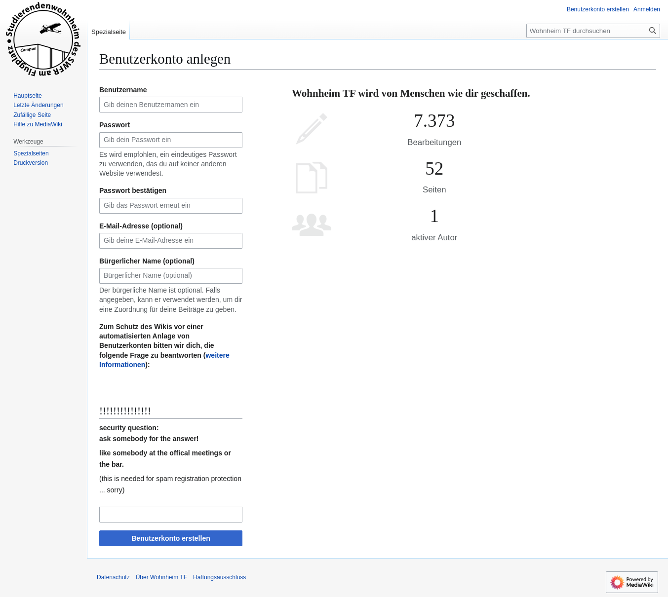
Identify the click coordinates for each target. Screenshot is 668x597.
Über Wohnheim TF (161, 577)
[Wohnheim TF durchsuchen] (593, 31)
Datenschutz (113, 577)
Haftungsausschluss (219, 577)
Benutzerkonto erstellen (170, 538)
